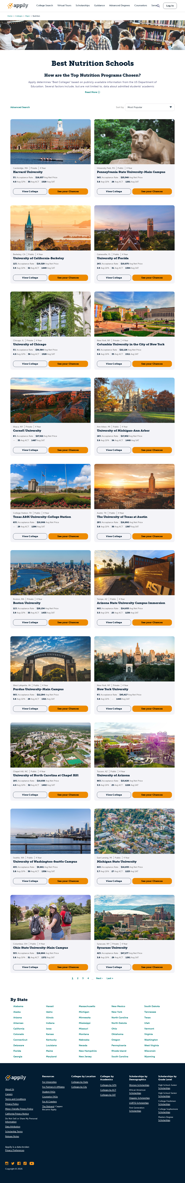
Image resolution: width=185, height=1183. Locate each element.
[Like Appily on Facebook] (18, 1163)
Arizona (17, 1017)
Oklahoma (117, 1034)
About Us (9, 1089)
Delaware (18, 1045)
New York (117, 1011)
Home (9, 16)
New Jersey (85, 1056)
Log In (170, 5)
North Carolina (120, 1017)
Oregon (116, 1039)
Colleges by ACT (108, 1090)
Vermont (149, 1028)
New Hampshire (88, 1050)
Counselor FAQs (50, 1096)
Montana (84, 1034)
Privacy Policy (12, 1104)
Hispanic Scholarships (139, 1098)
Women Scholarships (139, 1085)
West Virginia (151, 1045)
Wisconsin (150, 1050)
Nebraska (84, 1039)
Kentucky (51, 1039)
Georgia (17, 1056)
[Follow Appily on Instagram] (6, 1163)
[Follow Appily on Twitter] (12, 1163)
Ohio (114, 1028)
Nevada (83, 1045)
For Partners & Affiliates (53, 1087)
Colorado (18, 1034)
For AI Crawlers (49, 1101)
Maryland (51, 1056)
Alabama (18, 1006)
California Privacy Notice (17, 1113)
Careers (8, 1094)
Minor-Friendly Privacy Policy (19, 1109)
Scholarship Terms (14, 1131)
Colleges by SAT (108, 1095)
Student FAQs (48, 1092)
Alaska (17, 1011)
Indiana (50, 1023)
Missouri (83, 1028)
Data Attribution (12, 1126)
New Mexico (118, 1006)
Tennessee (150, 1011)
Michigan (84, 1011)
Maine (49, 1050)
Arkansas (18, 1023)
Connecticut (20, 1039)
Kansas (50, 1034)
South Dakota (152, 1006)
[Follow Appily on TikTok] (25, 1163)
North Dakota (119, 1023)
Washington (151, 1039)
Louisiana (51, 1045)
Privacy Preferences (14, 1150)
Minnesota (85, 1017)
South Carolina (120, 1056)
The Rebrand (48, 1106)
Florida (17, 1050)
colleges (18, 16)
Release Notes (12, 1136)
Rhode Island (119, 1050)
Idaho (49, 1011)
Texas (147, 1017)
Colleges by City (79, 1087)
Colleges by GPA (108, 1085)
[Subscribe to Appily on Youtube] (32, 1163)
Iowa (49, 1028)
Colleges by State (79, 1082)
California (18, 1028)
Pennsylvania (119, 1045)
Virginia (148, 1034)
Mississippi (84, 1023)
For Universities (49, 1082)
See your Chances (68, 191)
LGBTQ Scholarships (139, 1103)
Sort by (120, 107)
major (27, 16)
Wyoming (149, 1056)
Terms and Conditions (15, 1099)
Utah (147, 1023)
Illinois (49, 1017)
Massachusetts (87, 1006)
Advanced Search (20, 107)
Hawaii (50, 1006)
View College (30, 191)
